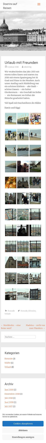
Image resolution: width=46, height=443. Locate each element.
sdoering (28, 67)
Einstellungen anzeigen (23, 437)
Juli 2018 (9, 398)
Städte (8, 363)
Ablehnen (23, 430)
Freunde (11, 311)
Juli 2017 (9, 406)
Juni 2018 (9, 402)
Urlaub (8, 314)
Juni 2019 (9, 389)
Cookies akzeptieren (23, 423)
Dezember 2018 (12, 394)
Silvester (32, 311)
